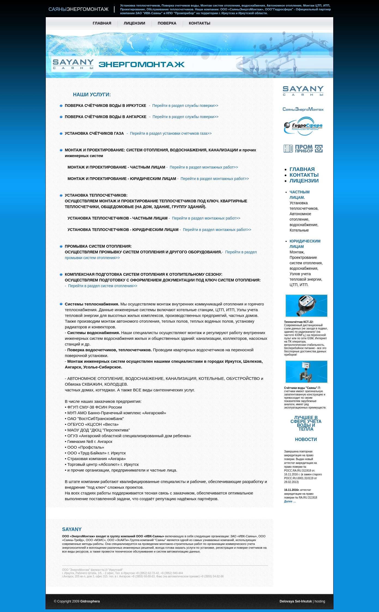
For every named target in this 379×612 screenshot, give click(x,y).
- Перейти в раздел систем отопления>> (101, 286)
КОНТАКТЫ (306, 175)
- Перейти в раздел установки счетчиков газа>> (169, 133)
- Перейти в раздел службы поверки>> (184, 105)
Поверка (167, 23)
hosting (319, 601)
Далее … (290, 501)
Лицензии (134, 23)
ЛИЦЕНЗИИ (305, 181)
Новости (306, 439)
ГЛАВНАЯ (303, 169)
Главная (102, 23)
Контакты (199, 23)
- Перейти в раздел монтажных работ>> (202, 167)
